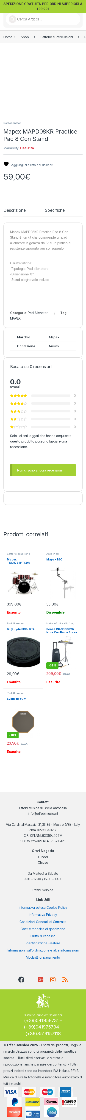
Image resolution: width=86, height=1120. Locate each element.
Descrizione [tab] (14, 210)
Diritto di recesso (43, 936)
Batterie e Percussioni (57, 37)
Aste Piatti (52, 553)
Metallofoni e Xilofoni (59, 623)
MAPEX (15, 318)
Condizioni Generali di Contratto (43, 922)
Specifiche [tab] (55, 210)
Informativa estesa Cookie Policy (43, 907)
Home (7, 37)
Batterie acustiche (18, 553)
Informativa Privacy (43, 915)
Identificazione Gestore (43, 943)
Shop (25, 37)
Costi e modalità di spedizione (43, 929)
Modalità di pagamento (43, 957)
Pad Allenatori (12, 123)
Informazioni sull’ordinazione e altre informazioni (43, 950)
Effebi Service (43, 890)
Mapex (54, 337)
